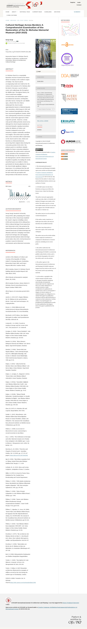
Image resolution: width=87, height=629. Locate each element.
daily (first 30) (22, 201)
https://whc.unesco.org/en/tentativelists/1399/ (23, 582)
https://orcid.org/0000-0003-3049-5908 (16, 43)
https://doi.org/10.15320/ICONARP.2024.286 (18, 52)
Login (79, 2)
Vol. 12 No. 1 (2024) (22, 20)
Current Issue (37, 12)
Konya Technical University (71, 603)
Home (7, 12)
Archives (57, 12)
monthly (28, 201)
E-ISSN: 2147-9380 (12, 15)
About (14, 12)
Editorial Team (25, 12)
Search (77, 12)
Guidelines (47, 12)
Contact (79, 5)
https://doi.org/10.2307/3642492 (19, 455)
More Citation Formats (44, 109)
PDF (39, 71)
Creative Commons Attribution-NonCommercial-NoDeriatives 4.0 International (44, 174)
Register (72, 2)
